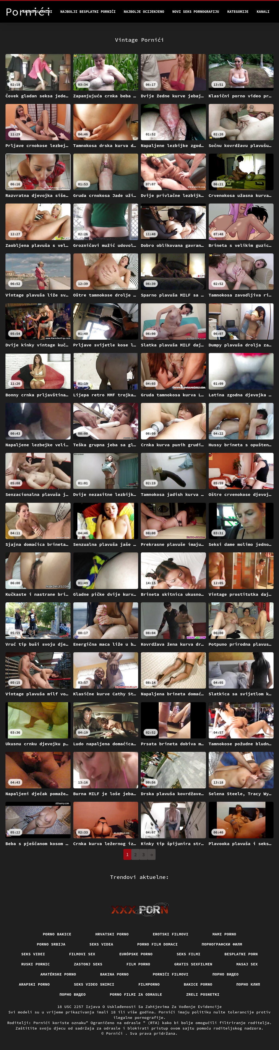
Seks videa (101, 944)
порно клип (248, 984)
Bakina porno (114, 974)
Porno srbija (51, 944)
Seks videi (33, 954)
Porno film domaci (157, 944)
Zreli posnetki (203, 994)
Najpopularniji (37, 11)
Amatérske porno (58, 974)
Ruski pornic (35, 964)
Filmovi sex (82, 954)
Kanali (263, 11)
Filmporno (149, 984)
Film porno (138, 964)
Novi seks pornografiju (195, 11)
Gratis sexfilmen (193, 964)
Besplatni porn (241, 954)
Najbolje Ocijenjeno (144, 11)
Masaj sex (247, 964)
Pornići (115, 1033)
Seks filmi (189, 954)
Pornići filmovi (170, 974)
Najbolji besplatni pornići (88, 11)
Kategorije (237, 11)
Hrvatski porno (112, 934)
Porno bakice (57, 934)
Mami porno (224, 934)
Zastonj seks (88, 964)
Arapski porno (34, 984)
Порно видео (226, 974)
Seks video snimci (94, 984)
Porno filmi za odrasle (136, 994)
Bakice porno (198, 984)
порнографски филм (222, 944)
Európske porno (136, 954)
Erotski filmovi (170, 934)
